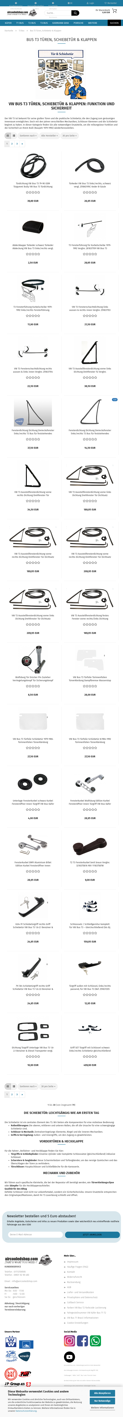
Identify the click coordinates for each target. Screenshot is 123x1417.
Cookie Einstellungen (77, 1323)
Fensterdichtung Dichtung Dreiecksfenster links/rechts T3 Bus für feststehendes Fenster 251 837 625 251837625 (90, 432)
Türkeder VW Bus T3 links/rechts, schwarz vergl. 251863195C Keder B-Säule (90, 185)
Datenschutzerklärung (26, 1411)
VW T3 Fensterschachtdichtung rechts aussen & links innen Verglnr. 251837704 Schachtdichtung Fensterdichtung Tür (33, 370)
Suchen (114, 23)
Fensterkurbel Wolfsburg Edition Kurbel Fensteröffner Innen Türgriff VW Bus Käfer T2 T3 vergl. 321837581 (90, 802)
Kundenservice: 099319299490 (16, 4)
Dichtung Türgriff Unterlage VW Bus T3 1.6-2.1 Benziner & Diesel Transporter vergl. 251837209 (33, 1049)
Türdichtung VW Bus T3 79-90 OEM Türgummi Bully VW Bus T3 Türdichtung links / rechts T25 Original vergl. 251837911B (32, 185)
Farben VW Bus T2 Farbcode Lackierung (86, 1307)
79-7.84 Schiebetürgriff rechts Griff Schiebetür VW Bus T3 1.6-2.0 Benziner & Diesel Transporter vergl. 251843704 (33, 988)
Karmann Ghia (60, 23)
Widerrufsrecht (74, 1277)
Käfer (8, 23)
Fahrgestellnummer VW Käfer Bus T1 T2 (86, 1312)
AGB (69, 1287)
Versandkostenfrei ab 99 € (36, 4)
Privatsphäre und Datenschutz (82, 1297)
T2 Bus (32, 23)
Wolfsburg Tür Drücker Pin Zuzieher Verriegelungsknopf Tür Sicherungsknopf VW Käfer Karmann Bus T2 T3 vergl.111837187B (33, 679)
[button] (8, 136)
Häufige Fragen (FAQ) (77, 1267)
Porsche (78, 23)
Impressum (72, 1261)
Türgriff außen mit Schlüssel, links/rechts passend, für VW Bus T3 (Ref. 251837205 (90, 987)
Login (90, 3)
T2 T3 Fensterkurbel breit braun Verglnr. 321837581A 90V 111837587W (90, 864)
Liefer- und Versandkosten (80, 1292)
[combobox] (28, 136)
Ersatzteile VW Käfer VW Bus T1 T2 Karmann (53, 4)
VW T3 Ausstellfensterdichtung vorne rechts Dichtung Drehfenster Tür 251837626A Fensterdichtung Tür (32, 494)
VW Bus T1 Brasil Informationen (82, 1317)
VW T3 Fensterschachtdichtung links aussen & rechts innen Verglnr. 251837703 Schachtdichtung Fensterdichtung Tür (89, 309)
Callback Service (75, 1302)
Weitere (92, 23)
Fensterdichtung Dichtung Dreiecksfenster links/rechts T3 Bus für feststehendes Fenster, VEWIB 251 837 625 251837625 (33, 432)
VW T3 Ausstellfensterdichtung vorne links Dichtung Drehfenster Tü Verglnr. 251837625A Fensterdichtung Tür (90, 370)
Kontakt (71, 1272)
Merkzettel (111, 3)
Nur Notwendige (102, 1401)
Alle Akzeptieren (102, 1393)
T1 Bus (20, 23)
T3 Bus (44, 23)
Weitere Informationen (102, 1407)
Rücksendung (73, 1282)
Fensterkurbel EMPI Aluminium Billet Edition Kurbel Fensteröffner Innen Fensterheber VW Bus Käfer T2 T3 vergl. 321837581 (33, 864)
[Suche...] (75, 13)
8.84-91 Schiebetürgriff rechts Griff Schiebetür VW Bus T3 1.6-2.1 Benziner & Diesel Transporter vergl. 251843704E (33, 926)
